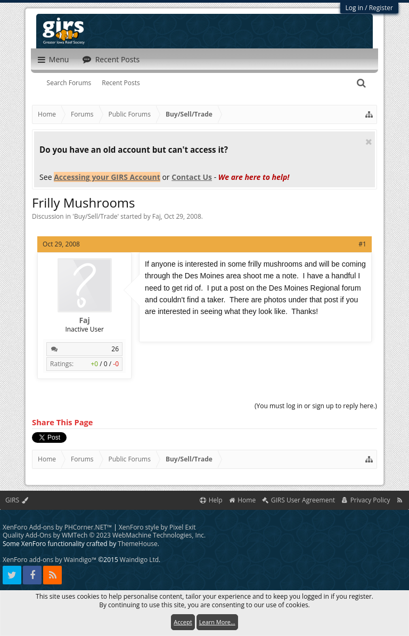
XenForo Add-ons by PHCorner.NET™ (57, 527)
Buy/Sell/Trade (96, 216)
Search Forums (69, 82)
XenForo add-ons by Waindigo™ (49, 559)
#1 (362, 244)
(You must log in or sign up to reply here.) (316, 405)
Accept (183, 622)
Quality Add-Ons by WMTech (104, 535)
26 (115, 348)
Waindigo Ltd (139, 559)
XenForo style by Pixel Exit (157, 527)
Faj (156, 216)
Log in (355, 7)
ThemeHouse (137, 543)
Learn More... (217, 622)
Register (381, 7)
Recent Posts (121, 82)
